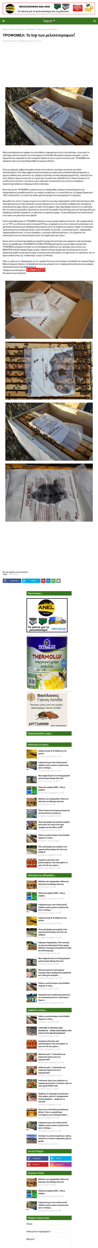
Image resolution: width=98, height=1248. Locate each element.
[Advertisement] (49, 65)
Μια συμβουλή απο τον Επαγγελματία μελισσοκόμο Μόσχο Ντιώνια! (54, 777)
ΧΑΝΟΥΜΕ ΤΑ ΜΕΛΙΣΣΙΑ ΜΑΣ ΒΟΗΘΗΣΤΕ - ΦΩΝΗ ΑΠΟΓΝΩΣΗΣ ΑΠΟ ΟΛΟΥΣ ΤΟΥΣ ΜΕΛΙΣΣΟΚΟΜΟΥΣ (54, 1030)
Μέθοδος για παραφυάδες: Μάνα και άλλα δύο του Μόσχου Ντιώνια (53, 800)
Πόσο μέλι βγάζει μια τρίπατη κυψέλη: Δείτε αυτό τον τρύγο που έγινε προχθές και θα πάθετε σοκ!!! (54, 825)
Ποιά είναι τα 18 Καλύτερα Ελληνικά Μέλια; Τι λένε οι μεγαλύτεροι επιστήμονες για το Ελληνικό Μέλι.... (53, 1112)
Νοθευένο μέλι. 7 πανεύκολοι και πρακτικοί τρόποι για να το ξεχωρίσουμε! (51, 1057)
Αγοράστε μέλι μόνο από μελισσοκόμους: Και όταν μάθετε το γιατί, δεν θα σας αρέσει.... (53, 862)
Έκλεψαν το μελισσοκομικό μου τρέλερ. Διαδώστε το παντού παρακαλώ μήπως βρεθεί (55, 1138)
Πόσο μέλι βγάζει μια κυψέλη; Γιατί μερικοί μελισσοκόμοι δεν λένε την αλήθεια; (52, 849)
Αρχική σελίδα (8, 29)
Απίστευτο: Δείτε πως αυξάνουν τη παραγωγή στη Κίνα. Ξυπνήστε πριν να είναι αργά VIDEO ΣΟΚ (55, 1083)
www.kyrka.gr (30, 267)
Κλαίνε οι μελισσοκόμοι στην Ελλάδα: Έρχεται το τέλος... (54, 836)
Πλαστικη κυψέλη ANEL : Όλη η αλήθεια (51, 788)
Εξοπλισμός (20, 29)
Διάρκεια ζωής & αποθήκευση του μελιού (52, 752)
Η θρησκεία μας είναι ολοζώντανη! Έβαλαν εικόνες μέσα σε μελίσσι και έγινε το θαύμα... (53, 765)
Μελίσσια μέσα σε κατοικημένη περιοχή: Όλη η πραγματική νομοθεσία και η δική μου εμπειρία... (54, 972)
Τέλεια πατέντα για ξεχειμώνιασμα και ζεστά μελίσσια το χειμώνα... (54, 811)
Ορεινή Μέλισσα (11, 41)
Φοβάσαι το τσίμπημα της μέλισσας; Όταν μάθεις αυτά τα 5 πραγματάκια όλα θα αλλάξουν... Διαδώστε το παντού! (53, 1098)
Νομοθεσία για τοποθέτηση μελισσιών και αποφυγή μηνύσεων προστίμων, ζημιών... (54, 997)
